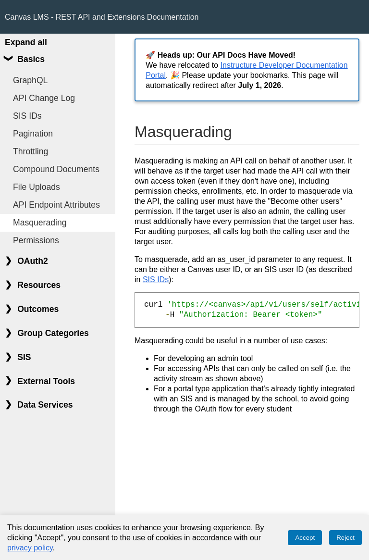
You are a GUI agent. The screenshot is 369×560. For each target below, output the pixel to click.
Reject (345, 537)
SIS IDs (27, 116)
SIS (24, 357)
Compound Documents (56, 169)
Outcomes (38, 309)
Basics (31, 59)
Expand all (26, 42)
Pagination (33, 133)
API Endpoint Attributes (56, 205)
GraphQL (30, 80)
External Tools (46, 381)
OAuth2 (32, 261)
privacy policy (30, 548)
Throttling (30, 151)
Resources (39, 285)
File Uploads (36, 187)
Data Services (45, 405)
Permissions (36, 240)
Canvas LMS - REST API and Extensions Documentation (101, 17)
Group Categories (53, 333)
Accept (305, 537)
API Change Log (44, 98)
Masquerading (40, 222)
